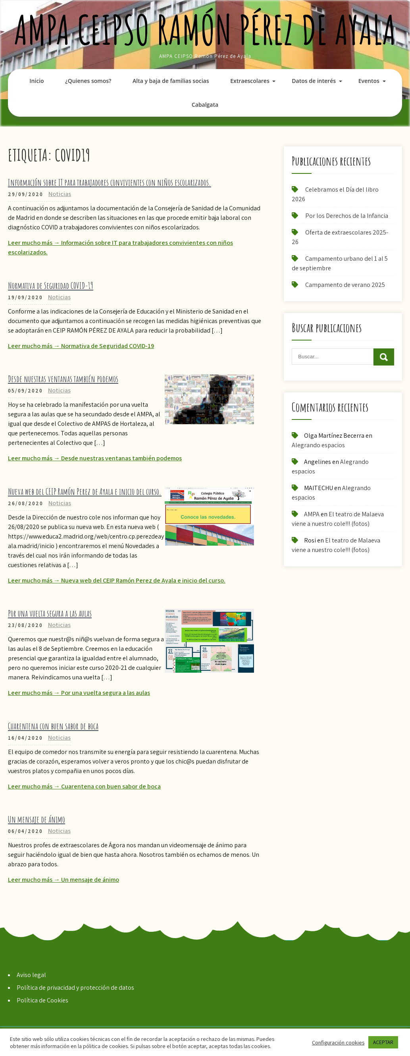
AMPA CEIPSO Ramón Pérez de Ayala (205, 29)
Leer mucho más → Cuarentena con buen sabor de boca (84, 786)
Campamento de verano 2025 (345, 285)
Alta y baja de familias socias (171, 81)
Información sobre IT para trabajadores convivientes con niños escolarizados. (109, 182)
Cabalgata (205, 104)
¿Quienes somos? (88, 81)
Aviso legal (31, 975)
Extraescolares (249, 81)
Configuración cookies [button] (338, 1042)
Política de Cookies (42, 1000)
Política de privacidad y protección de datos (75, 987)
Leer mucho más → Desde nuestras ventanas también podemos (95, 458)
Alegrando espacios (318, 445)
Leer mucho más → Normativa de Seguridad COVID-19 (81, 346)
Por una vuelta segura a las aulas (50, 613)
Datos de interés (314, 81)
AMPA (312, 514)
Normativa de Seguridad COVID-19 (50, 285)
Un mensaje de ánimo (36, 819)
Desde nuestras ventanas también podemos (63, 378)
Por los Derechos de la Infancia (346, 216)
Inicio (36, 81)
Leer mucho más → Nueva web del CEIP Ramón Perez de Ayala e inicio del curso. (116, 580)
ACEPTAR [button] (383, 1042)
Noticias (59, 194)
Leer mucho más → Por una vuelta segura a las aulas (79, 693)
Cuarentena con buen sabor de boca (53, 726)
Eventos (368, 81)
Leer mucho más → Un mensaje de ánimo (63, 879)
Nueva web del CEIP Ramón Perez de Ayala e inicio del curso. (85, 491)
